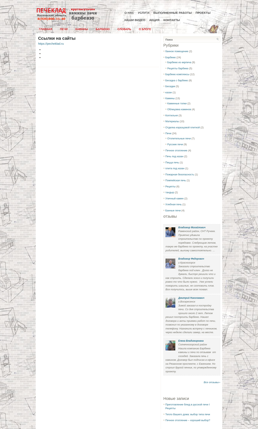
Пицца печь (172, 162)
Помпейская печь (175, 180)
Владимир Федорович (191, 258)
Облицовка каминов (179, 109)
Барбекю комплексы (177, 74)
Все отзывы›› (212, 382)
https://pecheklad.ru (51, 43)
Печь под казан (174, 156)
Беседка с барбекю (176, 80)
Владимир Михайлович (191, 227)
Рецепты (170, 186)
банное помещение (176, 51)
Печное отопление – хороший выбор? (187, 420)
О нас (129, 12)
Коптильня (171, 115)
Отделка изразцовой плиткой (182, 127)
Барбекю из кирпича (179, 62)
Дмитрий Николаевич (191, 298)
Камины (81, 29)
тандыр (169, 192)
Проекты (203, 12)
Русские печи (175, 144)
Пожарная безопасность (179, 174)
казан (168, 92)
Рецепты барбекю (177, 68)
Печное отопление (176, 150)
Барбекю (103, 29)
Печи (64, 29)
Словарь (124, 29)
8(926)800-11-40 (51, 19)
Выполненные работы (172, 12)
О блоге (145, 29)
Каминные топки (177, 103)
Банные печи (173, 210)
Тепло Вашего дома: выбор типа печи (187, 414)
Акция (154, 20)
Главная (45, 29)
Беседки (170, 86)
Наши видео (134, 20)
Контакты (171, 20)
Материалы (172, 121)
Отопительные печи (179, 138)
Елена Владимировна (191, 340)
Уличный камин (174, 198)
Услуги (143, 12)
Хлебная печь (173, 204)
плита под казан (174, 168)
